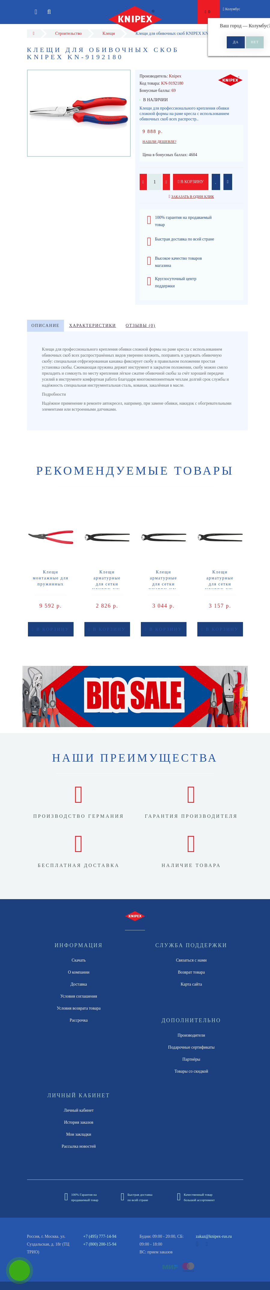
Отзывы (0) (140, 325)
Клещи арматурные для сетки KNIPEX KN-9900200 (107, 584)
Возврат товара (191, 972)
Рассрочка (79, 1020)
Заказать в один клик (192, 197)
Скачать (79, 960)
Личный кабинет (78, 1110)
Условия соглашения (78, 996)
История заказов (78, 1122)
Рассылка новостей (79, 1146)
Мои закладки (78, 1134)
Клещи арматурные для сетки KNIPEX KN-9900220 (164, 584)
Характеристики (92, 325)
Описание (46, 325)
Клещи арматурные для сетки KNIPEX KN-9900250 (220, 584)
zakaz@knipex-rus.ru (214, 1236)
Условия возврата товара (79, 1008)
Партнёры (191, 1059)
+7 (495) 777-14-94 (100, 1236)
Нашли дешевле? (160, 142)
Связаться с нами (191, 960)
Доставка (78, 984)
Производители (191, 1035)
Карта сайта (191, 984)
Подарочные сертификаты (191, 1047)
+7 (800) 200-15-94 (100, 1244)
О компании (78, 972)
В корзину (191, 182)
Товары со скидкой (191, 1071)
